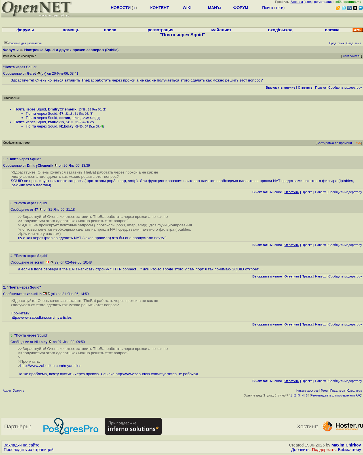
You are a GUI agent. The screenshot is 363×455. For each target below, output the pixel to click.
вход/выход (280, 30)
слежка (332, 30)
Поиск (267, 7)
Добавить (300, 449)
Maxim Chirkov (346, 445)
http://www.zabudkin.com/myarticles (41, 317)
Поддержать (324, 449)
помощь (71, 30)
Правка (320, 87)
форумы (25, 30)
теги (279, 7)
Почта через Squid (30, 109)
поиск (110, 30)
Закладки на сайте (21, 445)
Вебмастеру (349, 449)
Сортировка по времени (334, 143)
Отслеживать (351, 56)
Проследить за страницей (29, 449)
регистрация (323, 1)
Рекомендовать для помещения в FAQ (336, 395)
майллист (221, 30)
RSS (357, 143)
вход (308, 1)
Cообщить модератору (345, 87)
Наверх (320, 192)
